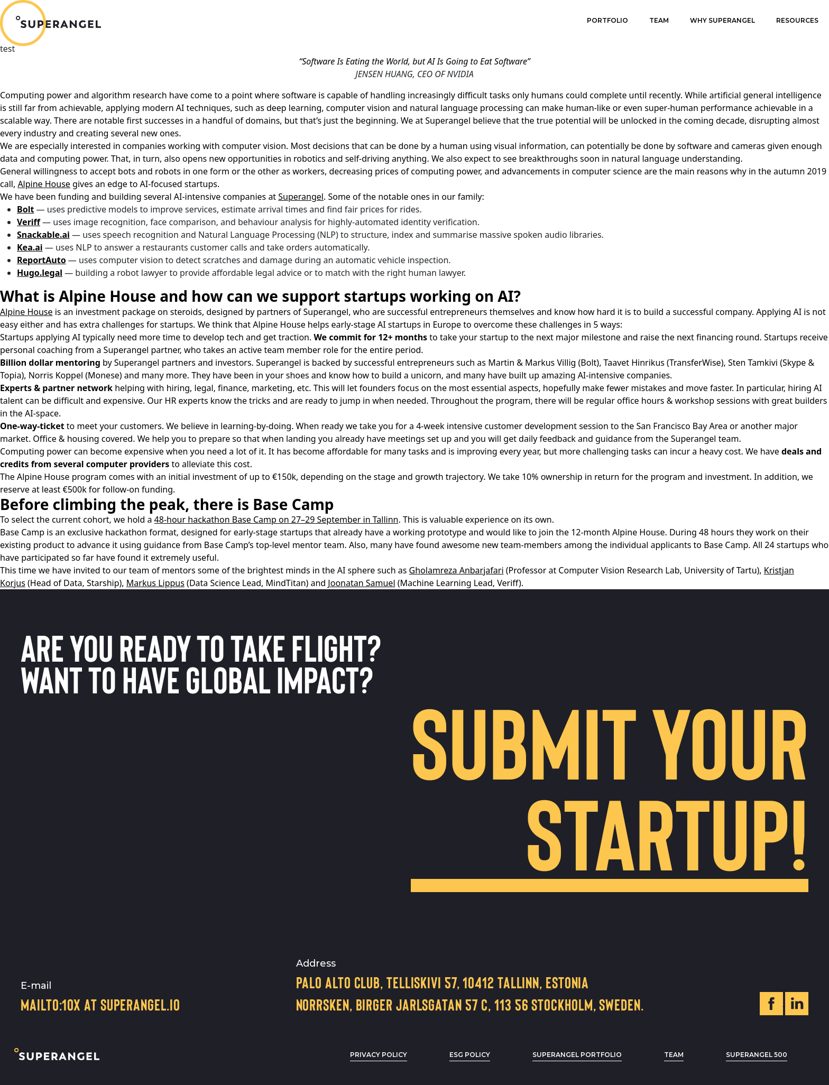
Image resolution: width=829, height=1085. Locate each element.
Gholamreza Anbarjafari (456, 570)
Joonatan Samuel (361, 583)
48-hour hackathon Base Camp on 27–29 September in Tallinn (276, 519)
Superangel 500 (756, 1055)
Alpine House (43, 184)
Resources (797, 20)
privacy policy (378, 1055)
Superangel (301, 196)
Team (659, 20)
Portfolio (607, 20)
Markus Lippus (155, 583)
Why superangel (722, 20)
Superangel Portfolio (577, 1055)
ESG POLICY (469, 1055)
